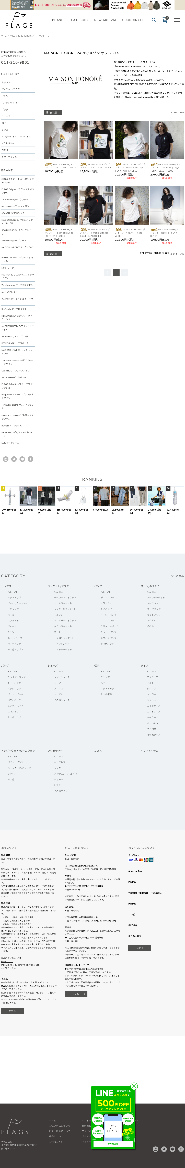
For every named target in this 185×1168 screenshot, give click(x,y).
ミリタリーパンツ (110, 626)
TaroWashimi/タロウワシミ (15, 199)
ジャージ (12, 626)
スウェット (13, 620)
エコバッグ (13, 711)
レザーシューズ (62, 677)
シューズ (6, 116)
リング (57, 767)
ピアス (57, 785)
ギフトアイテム (9, 157)
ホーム (4, 35)
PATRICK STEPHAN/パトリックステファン (18, 417)
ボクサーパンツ (16, 762)
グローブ (151, 688)
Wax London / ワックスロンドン (17, 285)
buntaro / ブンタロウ (12, 425)
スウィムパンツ (109, 638)
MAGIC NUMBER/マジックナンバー (17, 249)
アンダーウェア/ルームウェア (16, 136)
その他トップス (15, 649)
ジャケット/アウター (12, 89)
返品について (7, 961)
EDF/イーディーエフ (11, 442)
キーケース (152, 717)
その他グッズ (154, 734)
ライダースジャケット (65, 609)
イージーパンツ (109, 614)
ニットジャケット (63, 649)
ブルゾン (58, 614)
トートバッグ (14, 682)
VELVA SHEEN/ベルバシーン (15, 377)
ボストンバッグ (15, 694)
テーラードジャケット (65, 597)
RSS (84, 1141)
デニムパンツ (107, 597)
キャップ (105, 677)
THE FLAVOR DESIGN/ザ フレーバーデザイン (18, 362)
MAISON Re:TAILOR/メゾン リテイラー (17, 351)
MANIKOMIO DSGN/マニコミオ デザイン (18, 276)
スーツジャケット (156, 597)
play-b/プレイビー (11, 291)
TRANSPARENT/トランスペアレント (18, 406)
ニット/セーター (16, 638)
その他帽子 (106, 694)
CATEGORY (80, 20)
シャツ (11, 632)
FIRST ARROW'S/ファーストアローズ (17, 434)
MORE (12, 1010)
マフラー (151, 694)
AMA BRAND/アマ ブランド (15, 336)
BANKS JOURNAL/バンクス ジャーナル (17, 259)
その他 (150, 626)
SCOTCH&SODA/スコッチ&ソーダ (17, 231)
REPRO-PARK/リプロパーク (15, 343)
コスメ (5, 150)
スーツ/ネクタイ (10, 102)
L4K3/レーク (8, 267)
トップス (6, 82)
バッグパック (14, 688)
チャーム (58, 779)
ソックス (12, 773)
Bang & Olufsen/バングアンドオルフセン (17, 396)
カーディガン (14, 643)
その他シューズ (62, 700)
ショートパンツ (109, 632)
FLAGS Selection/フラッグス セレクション (17, 385)
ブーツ (57, 682)
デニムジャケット (63, 603)
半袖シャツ (13, 609)
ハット (104, 682)
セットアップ (14, 597)
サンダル (58, 694)
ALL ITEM (12, 591)
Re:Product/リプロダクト (14, 309)
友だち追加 (113, 1143)
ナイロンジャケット (64, 638)
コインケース (153, 705)
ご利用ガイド (56, 1141)
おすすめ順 (146, 253)
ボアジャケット (62, 643)
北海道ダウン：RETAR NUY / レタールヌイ (18, 180)
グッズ (5, 129)
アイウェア (152, 677)
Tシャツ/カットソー (18, 603)
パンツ (5, 95)
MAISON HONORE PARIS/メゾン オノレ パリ (29, 35)
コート (57, 632)
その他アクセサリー (64, 791)
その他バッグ (14, 717)
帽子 (4, 123)
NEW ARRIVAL (105, 20)
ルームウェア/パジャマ (19, 767)
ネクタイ (151, 620)
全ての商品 (177, 576)
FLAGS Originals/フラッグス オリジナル (18, 191)
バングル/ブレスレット (66, 773)
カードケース (153, 711)
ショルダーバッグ (17, 677)
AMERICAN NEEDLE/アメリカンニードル (18, 327)
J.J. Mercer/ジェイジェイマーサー (17, 300)
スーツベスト (154, 603)
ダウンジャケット (63, 626)
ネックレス (59, 762)
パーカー (12, 614)
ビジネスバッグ (15, 705)
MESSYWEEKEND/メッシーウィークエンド (18, 317)
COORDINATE (133, 20)
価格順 (157, 253)
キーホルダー (154, 723)
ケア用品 (151, 728)
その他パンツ (107, 643)
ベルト (150, 682)
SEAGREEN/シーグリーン (14, 240)
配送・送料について (59, 1131)
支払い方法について (59, 1125)
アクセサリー (8, 143)
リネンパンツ (107, 620)
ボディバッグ (14, 700)
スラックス (106, 603)
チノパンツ (106, 609)
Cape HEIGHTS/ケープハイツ (16, 370)
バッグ (5, 109)
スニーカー (59, 688)
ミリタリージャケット (65, 620)
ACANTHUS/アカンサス (13, 213)
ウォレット (152, 700)
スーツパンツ (154, 609)
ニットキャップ (108, 688)
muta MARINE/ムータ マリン (15, 206)
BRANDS (59, 20)
